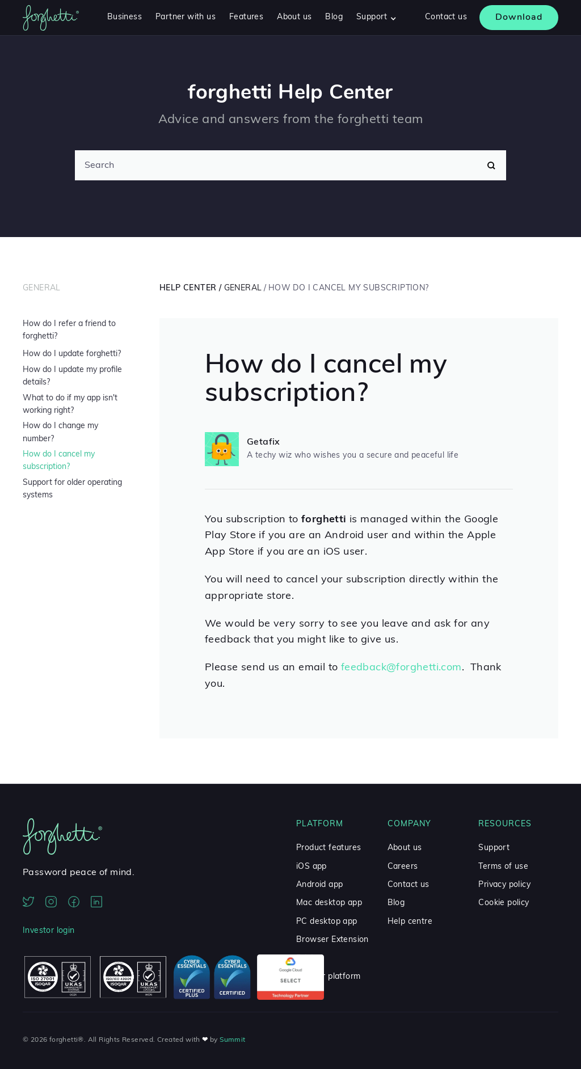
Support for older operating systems (72, 489)
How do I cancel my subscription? (59, 460)
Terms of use (503, 867)
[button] (376, 18)
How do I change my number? (60, 432)
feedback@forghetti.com (401, 667)
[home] (51, 18)
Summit (232, 1040)
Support (494, 848)
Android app (319, 885)
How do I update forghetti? (72, 354)
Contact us (446, 17)
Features (246, 17)
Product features (328, 848)
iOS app (311, 867)
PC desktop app (326, 922)
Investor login (49, 931)
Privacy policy (504, 885)
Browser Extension (332, 940)
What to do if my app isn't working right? (70, 404)
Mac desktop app (329, 903)
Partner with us (185, 17)
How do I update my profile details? (72, 376)
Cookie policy (503, 903)
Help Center (187, 288)
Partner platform (328, 977)
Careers (403, 867)
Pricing (309, 958)
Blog (334, 17)
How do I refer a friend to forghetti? (69, 330)
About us (294, 17)
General (42, 288)
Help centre (410, 922)
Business (124, 17)
